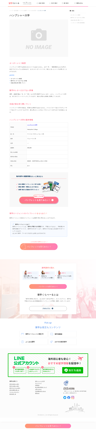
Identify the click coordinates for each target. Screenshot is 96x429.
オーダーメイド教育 (75, 15)
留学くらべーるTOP (40, 381)
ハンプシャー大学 (32, 125)
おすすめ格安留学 (61, 342)
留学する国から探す (14, 386)
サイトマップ (38, 383)
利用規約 (37, 385)
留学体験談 (58, 334)
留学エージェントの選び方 (35, 334)
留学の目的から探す (14, 384)
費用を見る (78, 3)
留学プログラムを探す (15, 388)
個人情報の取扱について (41, 387)
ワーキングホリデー (14, 392)
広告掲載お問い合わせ (40, 391)
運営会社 (37, 393)
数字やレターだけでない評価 (78, 17)
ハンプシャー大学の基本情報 (78, 22)
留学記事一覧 (13, 394)
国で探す (65, 3)
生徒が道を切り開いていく (77, 20)
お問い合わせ (38, 389)
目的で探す (41, 3)
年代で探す (53, 3)
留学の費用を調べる (14, 390)
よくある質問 (30, 342)
